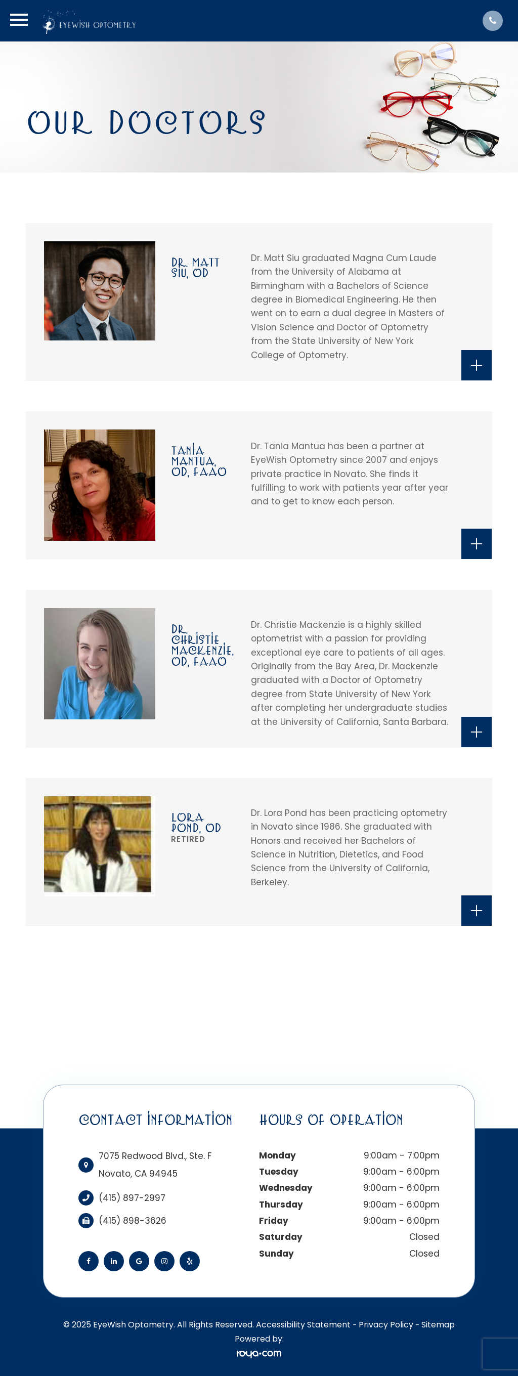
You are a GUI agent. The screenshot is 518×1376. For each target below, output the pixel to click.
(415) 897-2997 (132, 1198)
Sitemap (438, 1324)
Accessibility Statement (303, 1324)
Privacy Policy (386, 1324)
